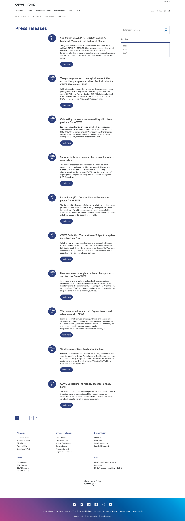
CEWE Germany (36, 16)
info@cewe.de (125, 511)
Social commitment (101, 443)
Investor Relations (64, 433)
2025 (125, 50)
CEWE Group (22, 465)
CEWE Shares (61, 437)
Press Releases (49, 16)
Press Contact (22, 462)
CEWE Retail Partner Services (105, 462)
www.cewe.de (137, 511)
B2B (96, 458)
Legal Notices (106, 516)
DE (165, 11)
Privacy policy (79, 516)
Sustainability (100, 433)
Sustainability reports (101, 446)
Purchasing (98, 465)
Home (17, 16)
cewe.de (167, 1)
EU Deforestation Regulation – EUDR (108, 468)
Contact (159, 11)
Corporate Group (23, 437)
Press (24, 16)
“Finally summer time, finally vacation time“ (82, 349)
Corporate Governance (64, 452)
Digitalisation (21, 443)
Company (97, 437)
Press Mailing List (23, 471)
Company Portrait (62, 440)
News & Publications (63, 443)
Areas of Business (23, 440)
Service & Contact (62, 449)
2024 (125, 53)
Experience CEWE (23, 449)
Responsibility (22, 446)
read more (66, 64)
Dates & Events (61, 446)
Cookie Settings (92, 516)
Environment (99, 440)
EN (169, 11)
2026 (125, 46)
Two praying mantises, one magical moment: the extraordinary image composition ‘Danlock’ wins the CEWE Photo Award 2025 (86, 81)
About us (21, 433)
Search (152, 11)
